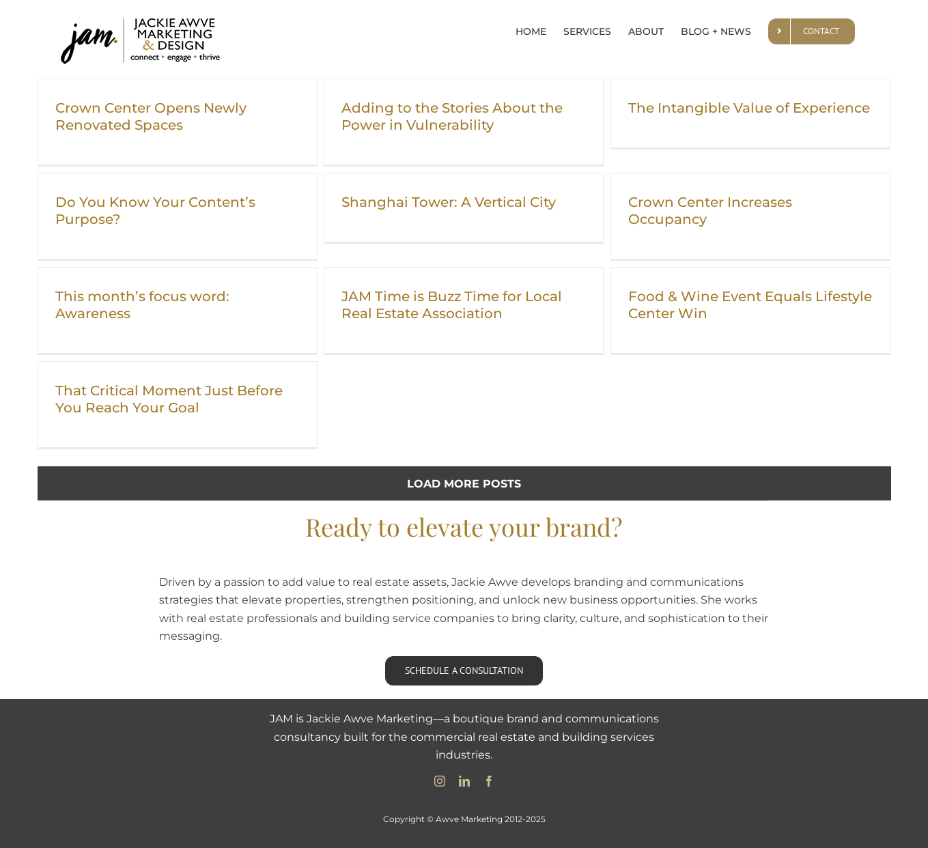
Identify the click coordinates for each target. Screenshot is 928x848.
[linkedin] (464, 781)
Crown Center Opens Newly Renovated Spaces (151, 116)
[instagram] (439, 781)
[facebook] (488, 781)
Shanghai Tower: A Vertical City (448, 202)
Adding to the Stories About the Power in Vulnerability (452, 116)
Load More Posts (464, 483)
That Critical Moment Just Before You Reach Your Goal (169, 399)
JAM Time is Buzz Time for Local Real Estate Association (451, 305)
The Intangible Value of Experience (749, 108)
